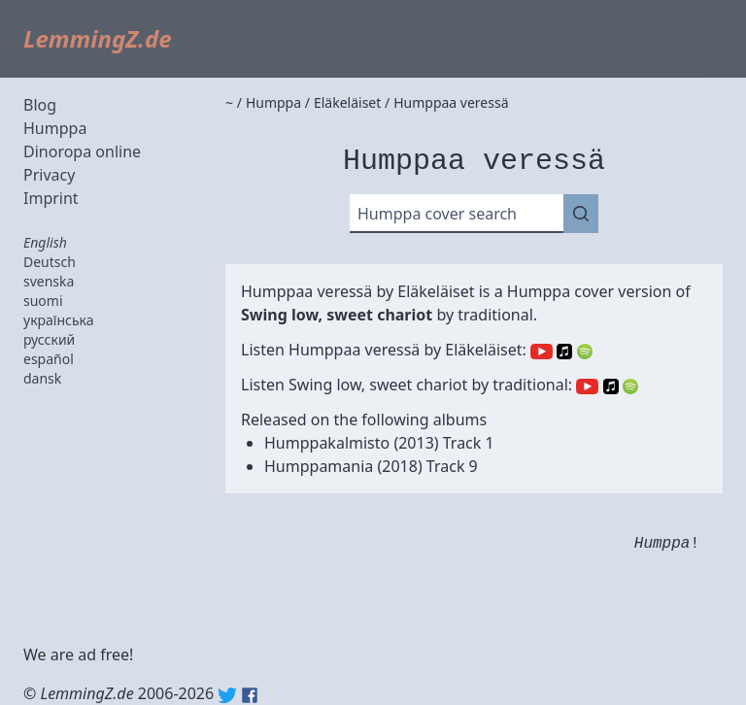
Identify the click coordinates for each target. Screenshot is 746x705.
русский (49, 339)
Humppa (54, 128)
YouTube (541, 351)
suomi (43, 300)
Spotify (585, 351)
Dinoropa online (82, 151)
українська (58, 320)
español (48, 359)
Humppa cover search (437, 213)
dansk (42, 378)
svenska (48, 281)
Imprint (51, 198)
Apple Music (564, 351)
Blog (39, 105)
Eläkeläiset (435, 291)
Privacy (49, 174)
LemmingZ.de (97, 38)
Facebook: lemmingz (249, 695)
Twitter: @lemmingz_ (227, 695)
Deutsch (49, 261)
